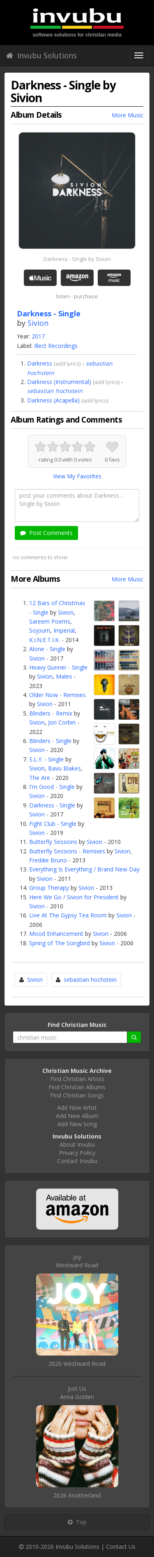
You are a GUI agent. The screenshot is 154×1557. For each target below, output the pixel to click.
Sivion (38, 323)
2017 (38, 336)
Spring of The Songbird (59, 943)
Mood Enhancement (56, 933)
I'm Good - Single (52, 787)
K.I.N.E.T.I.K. (44, 640)
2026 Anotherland (77, 1495)
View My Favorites (77, 476)
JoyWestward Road (77, 1261)
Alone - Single (47, 649)
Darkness (39, 363)
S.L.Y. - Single (46, 759)
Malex (64, 676)
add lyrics (67, 363)
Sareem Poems (49, 621)
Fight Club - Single (52, 824)
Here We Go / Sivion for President (74, 897)
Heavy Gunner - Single (58, 667)
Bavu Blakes (64, 768)
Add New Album (77, 1116)
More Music (127, 115)
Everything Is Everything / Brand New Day (84, 869)
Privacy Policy (77, 1153)
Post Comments (46, 533)
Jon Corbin (62, 722)
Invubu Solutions (41, 55)
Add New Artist (77, 1107)
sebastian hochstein (55, 391)
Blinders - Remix (50, 713)
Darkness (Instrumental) (59, 382)
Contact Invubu (77, 1161)
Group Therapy (49, 888)
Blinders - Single (50, 741)
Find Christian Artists (77, 1079)
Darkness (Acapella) (53, 400)
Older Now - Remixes (57, 695)
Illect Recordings (56, 346)
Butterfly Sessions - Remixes (67, 851)
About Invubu (77, 1144)
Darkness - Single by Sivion (77, 259)
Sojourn (39, 630)
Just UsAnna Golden (77, 1393)
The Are (39, 778)
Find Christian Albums (77, 1087)
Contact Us (121, 1546)
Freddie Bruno (48, 860)
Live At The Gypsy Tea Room (68, 915)
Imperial (64, 630)
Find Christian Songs (77, 1095)
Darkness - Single (52, 805)
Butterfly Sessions (53, 842)
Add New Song (77, 1124)
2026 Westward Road (77, 1363)
